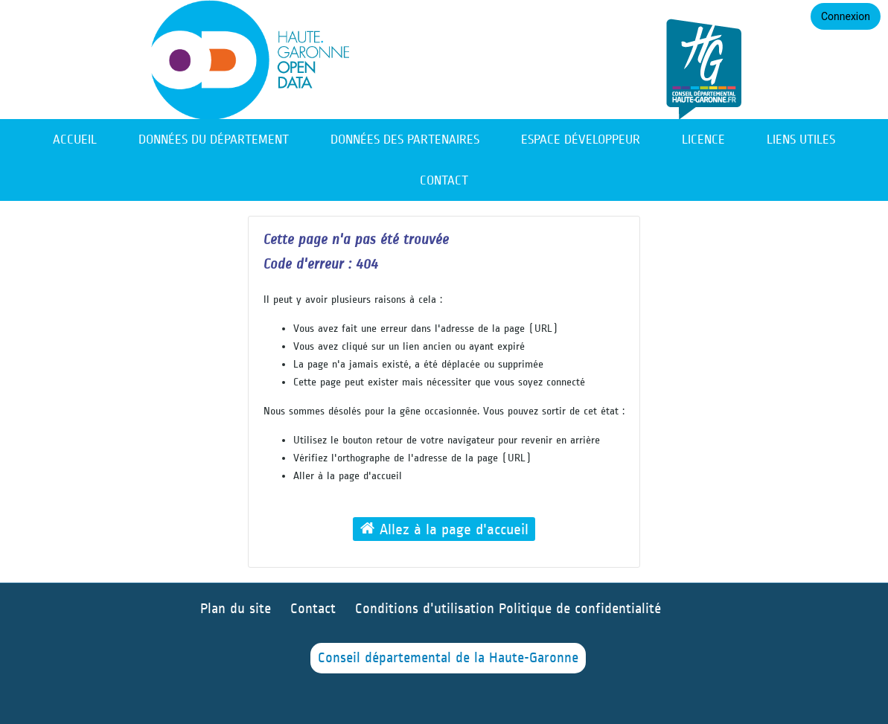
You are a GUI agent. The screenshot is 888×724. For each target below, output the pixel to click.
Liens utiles (801, 139)
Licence (703, 139)
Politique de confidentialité (580, 609)
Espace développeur (580, 139)
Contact (444, 180)
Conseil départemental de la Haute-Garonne (448, 658)
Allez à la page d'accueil (444, 528)
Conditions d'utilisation (427, 609)
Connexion (845, 16)
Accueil (75, 139)
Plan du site (235, 609)
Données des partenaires (404, 139)
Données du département (213, 139)
